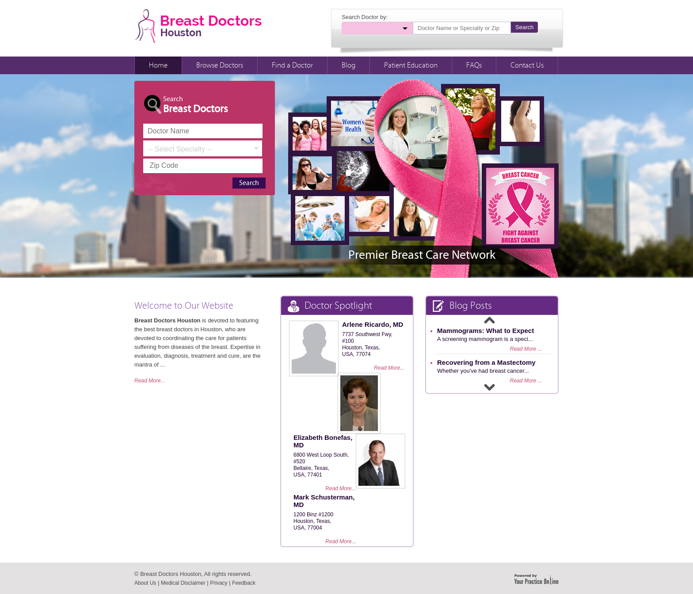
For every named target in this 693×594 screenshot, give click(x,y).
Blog (348, 65)
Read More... (149, 381)
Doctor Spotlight (330, 306)
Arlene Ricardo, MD (372, 324)
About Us (145, 583)
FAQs (474, 65)
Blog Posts (462, 306)
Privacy (218, 583)
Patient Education (411, 65)
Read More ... (526, 349)
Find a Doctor (292, 65)
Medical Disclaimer (183, 583)
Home (158, 65)
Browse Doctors (219, 65)
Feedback (243, 583)
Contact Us (527, 65)
